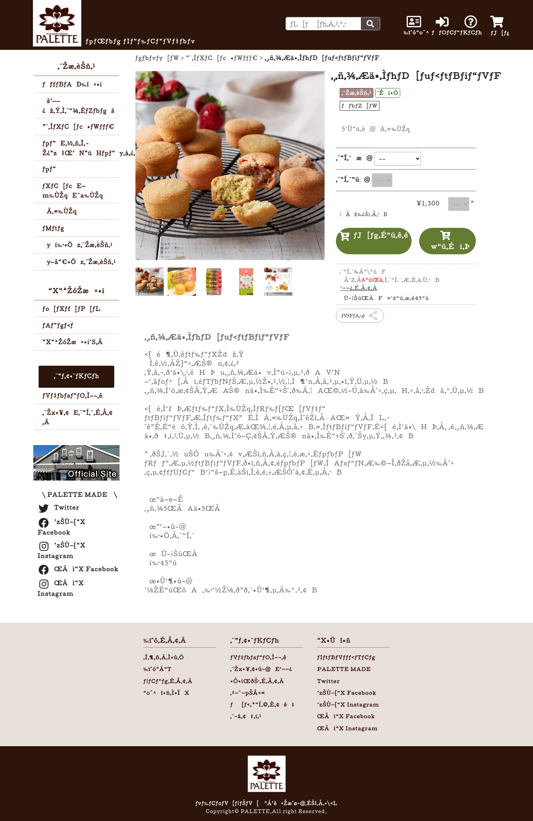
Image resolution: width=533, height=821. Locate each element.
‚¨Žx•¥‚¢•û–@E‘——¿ (261, 669)
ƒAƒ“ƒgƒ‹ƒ (60, 325)
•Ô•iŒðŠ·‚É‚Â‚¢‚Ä (257, 681)
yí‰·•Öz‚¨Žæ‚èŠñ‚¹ (77, 245)
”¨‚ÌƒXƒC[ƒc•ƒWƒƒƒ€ (78, 127)
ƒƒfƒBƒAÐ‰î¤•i (72, 84)
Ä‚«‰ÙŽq (59, 211)
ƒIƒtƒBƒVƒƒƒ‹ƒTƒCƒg (346, 657)
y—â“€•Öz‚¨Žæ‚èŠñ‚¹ (79, 262)
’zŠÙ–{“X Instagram (348, 705)
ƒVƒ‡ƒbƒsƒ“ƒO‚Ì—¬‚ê (72, 396)
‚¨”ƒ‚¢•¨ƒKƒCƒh (76, 376)
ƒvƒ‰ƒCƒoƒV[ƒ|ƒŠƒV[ (227, 803)
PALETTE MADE (344, 669)
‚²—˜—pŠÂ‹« (247, 693)
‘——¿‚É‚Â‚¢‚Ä (359, 288)
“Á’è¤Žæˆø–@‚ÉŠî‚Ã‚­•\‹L (300, 803)
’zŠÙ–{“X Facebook (346, 693)
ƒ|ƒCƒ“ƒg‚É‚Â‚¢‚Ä (168, 681)
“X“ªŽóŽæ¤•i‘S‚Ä (72, 342)
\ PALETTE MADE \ (77, 494)
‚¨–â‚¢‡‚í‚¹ (245, 716)
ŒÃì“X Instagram (347, 728)
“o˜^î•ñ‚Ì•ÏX (166, 693)
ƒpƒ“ (49, 169)
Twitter (58, 507)
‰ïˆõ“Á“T (157, 669)
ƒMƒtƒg (53, 228)
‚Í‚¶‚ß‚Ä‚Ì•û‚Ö (163, 657)
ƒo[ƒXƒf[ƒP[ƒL (71, 309)
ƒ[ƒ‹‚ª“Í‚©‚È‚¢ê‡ (262, 705)
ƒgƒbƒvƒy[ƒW (157, 58)
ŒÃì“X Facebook (77, 569)
